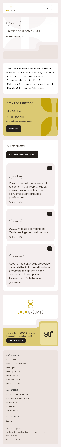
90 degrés (10, 410)
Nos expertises (13, 371)
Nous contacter (13, 383)
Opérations (11, 406)
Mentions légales (13, 428)
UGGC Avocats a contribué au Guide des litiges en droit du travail (29, 230)
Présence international (16, 364)
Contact (13, 128)
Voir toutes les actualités (22, 155)
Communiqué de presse (17, 394)
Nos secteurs (12, 375)
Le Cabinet (11, 360)
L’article (40, 88)
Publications (11, 402)
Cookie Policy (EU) (13, 436)
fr (39, 8)
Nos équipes (11, 368)
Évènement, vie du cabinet (17, 398)
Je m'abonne (13, 341)
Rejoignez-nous (13, 379)
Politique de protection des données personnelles (25, 432)
